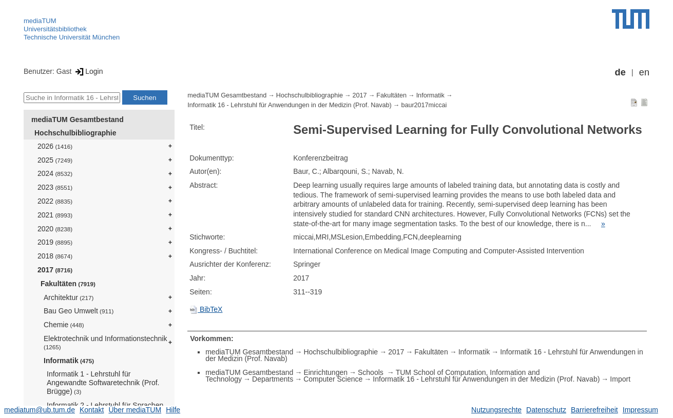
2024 (54, 173)
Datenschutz (546, 410)
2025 (54, 160)
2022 (54, 201)
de (620, 72)
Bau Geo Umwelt (78, 311)
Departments (272, 379)
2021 (54, 215)
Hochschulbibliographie (75, 133)
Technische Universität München (72, 37)
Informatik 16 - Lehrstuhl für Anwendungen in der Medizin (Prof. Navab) (289, 105)
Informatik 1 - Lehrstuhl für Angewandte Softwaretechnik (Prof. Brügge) (103, 382)
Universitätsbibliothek (55, 29)
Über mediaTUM (134, 410)
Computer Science (332, 379)
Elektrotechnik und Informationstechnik (105, 342)
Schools (372, 372)
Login (88, 71)
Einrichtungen (325, 372)
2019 (54, 242)
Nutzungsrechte (496, 410)
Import (620, 379)
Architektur (68, 297)
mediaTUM (40, 21)
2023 (54, 187)
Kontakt (92, 410)
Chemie (64, 325)
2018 (54, 256)
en (644, 72)
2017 (54, 270)
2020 (54, 229)
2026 (54, 146)
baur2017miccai (424, 105)
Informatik (69, 360)
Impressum (640, 410)
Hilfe (173, 410)
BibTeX (205, 309)
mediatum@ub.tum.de (39, 410)
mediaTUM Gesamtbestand (77, 119)
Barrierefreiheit (594, 410)
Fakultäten (68, 284)
